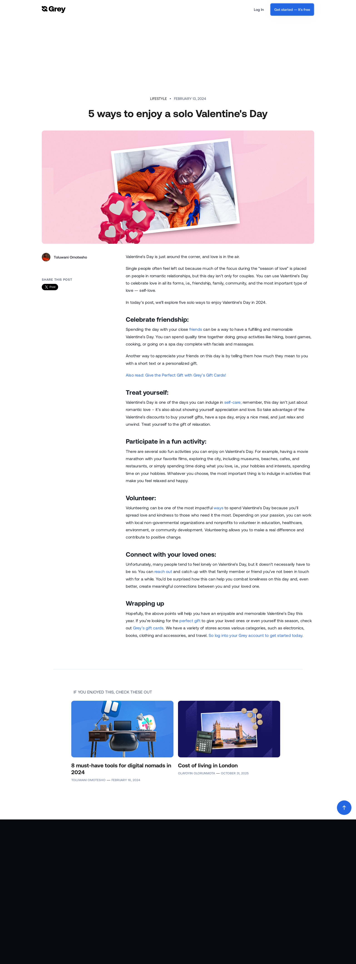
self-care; (233, 402)
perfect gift (189, 620)
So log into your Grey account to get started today (255, 635)
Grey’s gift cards (148, 627)
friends (195, 329)
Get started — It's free (292, 9)
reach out (163, 571)
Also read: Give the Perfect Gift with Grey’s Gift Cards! (176, 374)
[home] (54, 9)
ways (218, 507)
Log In (259, 9)
